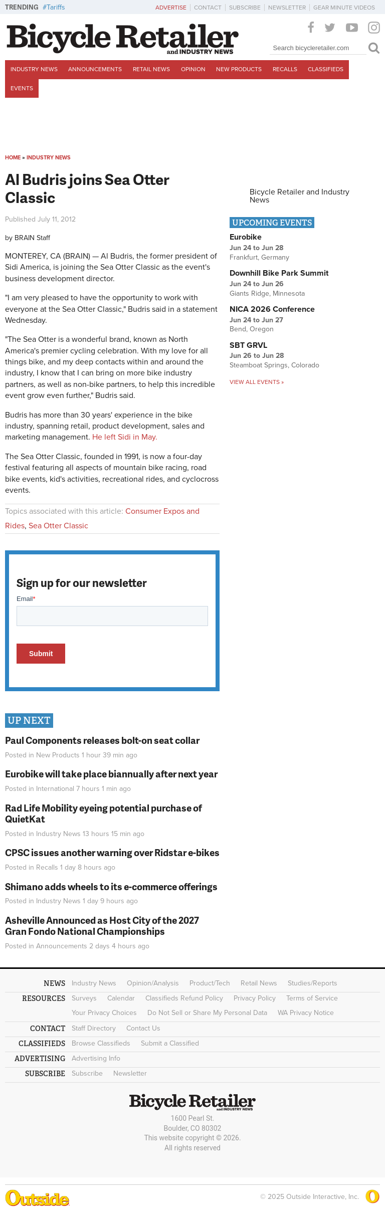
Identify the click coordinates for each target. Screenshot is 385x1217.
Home (13, 157)
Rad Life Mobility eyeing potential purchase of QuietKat (103, 813)
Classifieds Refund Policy (184, 998)
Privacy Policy (255, 998)
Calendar (121, 998)
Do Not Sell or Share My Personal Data (207, 1012)
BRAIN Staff (32, 238)
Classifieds (325, 69)
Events (22, 88)
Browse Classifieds (101, 1043)
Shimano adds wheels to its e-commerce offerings (111, 886)
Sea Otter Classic (58, 526)
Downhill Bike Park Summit (279, 273)
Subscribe (245, 7)
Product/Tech (209, 983)
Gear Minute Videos (344, 7)
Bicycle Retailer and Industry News (299, 196)
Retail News (151, 69)
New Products (239, 69)
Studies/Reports (312, 983)
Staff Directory (94, 1028)
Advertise (170, 7)
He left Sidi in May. (124, 437)
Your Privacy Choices (104, 1012)
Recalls (285, 69)
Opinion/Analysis (153, 983)
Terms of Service (312, 998)
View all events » (257, 381)
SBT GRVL (248, 345)
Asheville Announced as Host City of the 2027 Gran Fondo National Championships (102, 925)
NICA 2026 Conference (272, 309)
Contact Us (143, 1028)
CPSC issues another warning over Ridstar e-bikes (112, 852)
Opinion (193, 69)
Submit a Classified (170, 1043)
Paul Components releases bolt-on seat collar (102, 740)
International (55, 788)
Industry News (34, 69)
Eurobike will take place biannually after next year (111, 773)
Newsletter (287, 7)
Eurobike (246, 237)
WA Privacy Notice (306, 1012)
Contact (208, 7)
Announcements (95, 69)
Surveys (84, 998)
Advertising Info (96, 1058)
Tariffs (56, 7)
